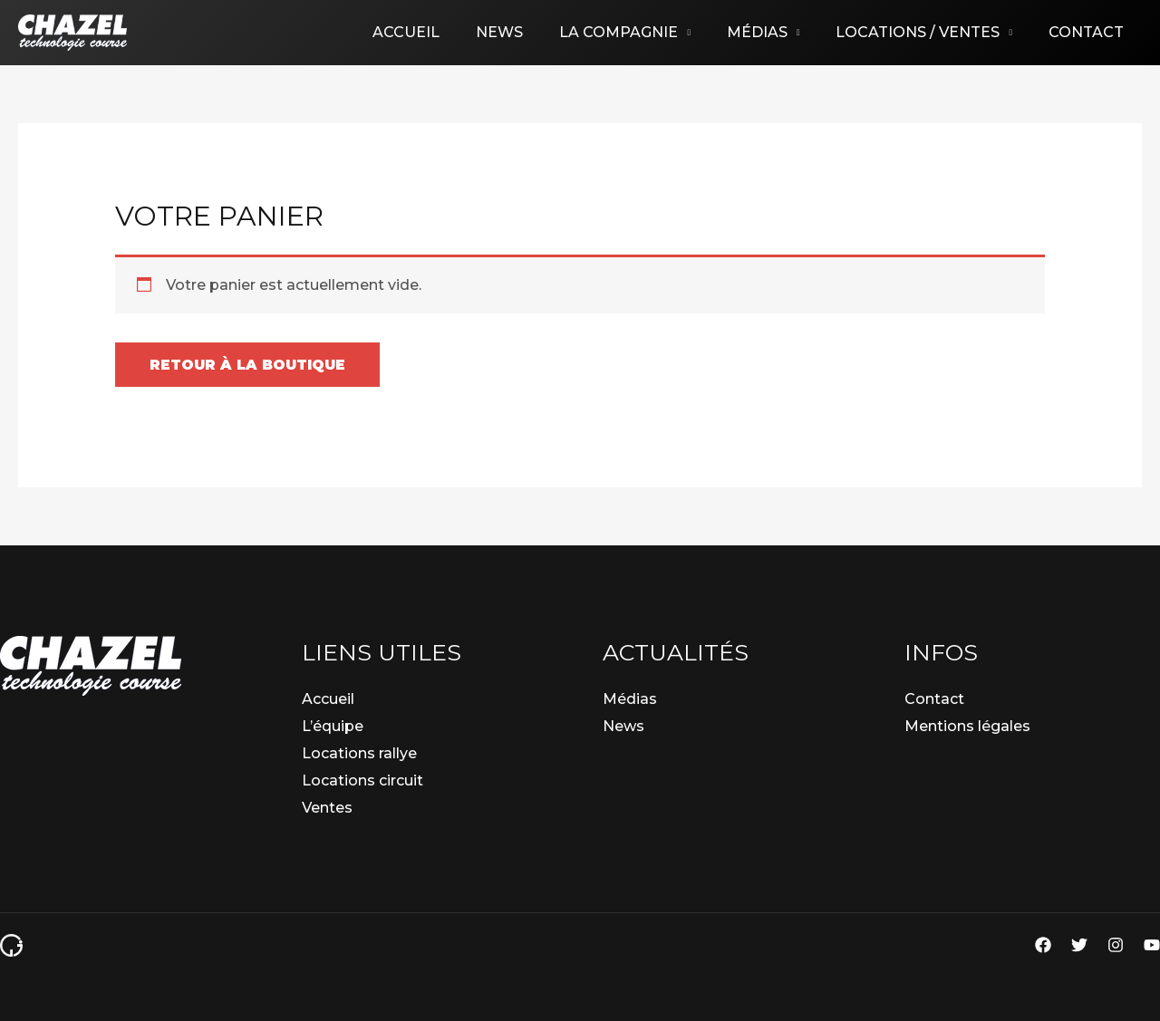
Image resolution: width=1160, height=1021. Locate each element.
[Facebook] (1043, 945)
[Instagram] (1115, 945)
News (532, 32)
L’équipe (332, 726)
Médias (775, 32)
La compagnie (644, 32)
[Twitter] (1079, 945)
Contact (1089, 32)
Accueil (445, 32)
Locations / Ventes (928, 32)
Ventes (327, 807)
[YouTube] (1152, 945)
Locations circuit (362, 780)
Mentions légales (967, 726)
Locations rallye (359, 753)
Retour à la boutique (250, 364)
